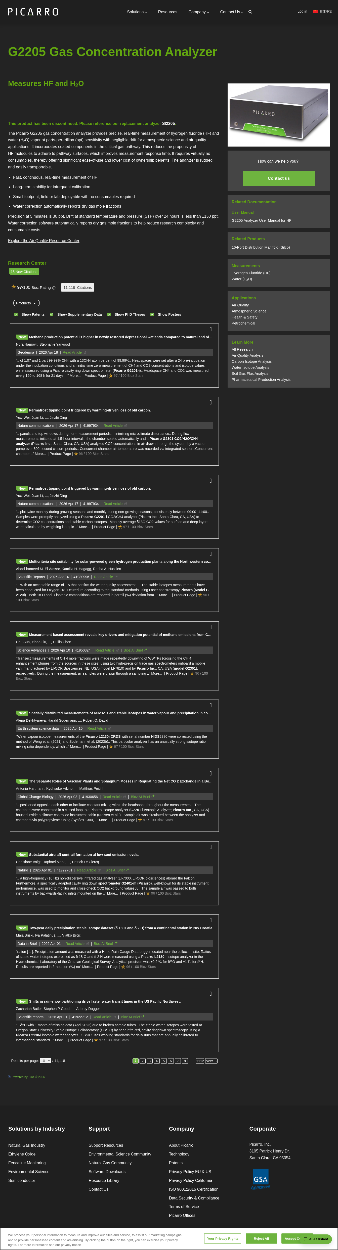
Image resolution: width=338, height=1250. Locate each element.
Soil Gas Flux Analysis (250, 374)
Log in (302, 11)
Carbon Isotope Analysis (252, 361)
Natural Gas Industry (26, 1145)
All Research (242, 349)
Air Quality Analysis (247, 355)
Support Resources (106, 1145)
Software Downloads (107, 1172)
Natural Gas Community (110, 1163)
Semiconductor (21, 1180)
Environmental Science (29, 1172)
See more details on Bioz (203, 1076)
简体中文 (322, 11)
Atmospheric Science (249, 311)
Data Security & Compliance (194, 1198)
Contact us (279, 178)
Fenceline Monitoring (27, 1163)
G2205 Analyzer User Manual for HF (261, 220)
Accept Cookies (297, 1240)
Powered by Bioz (19, 110)
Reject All (261, 1240)
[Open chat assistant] (316, 1239)
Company (199, 12)
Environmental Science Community (120, 1154)
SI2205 (168, 123)
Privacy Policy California (190, 1180)
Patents (176, 1163)
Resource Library (104, 1180)
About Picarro (181, 1145)
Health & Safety (244, 317)
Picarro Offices (182, 1215)
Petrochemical (243, 323)
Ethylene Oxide (22, 1154)
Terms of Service (184, 1207)
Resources (167, 12)
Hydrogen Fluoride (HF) (251, 273)
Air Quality (240, 305)
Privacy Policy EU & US (190, 1172)
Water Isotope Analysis (250, 367)
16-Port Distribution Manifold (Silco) (261, 247)
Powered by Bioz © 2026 (26, 1077)
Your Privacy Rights (222, 1240)
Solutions (137, 12)
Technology (179, 1154)
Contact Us (231, 12)
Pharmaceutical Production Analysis (261, 380)
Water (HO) (242, 279)
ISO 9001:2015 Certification (194, 1189)
